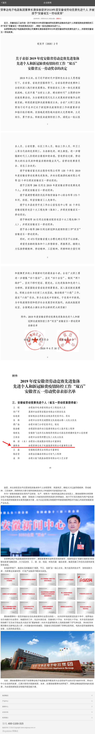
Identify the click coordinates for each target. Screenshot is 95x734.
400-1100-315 (16, 723)
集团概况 (5, 695)
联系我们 (5, 718)
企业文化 (5, 712)
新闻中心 (5, 706)
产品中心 (5, 701)
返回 (3, 3)
